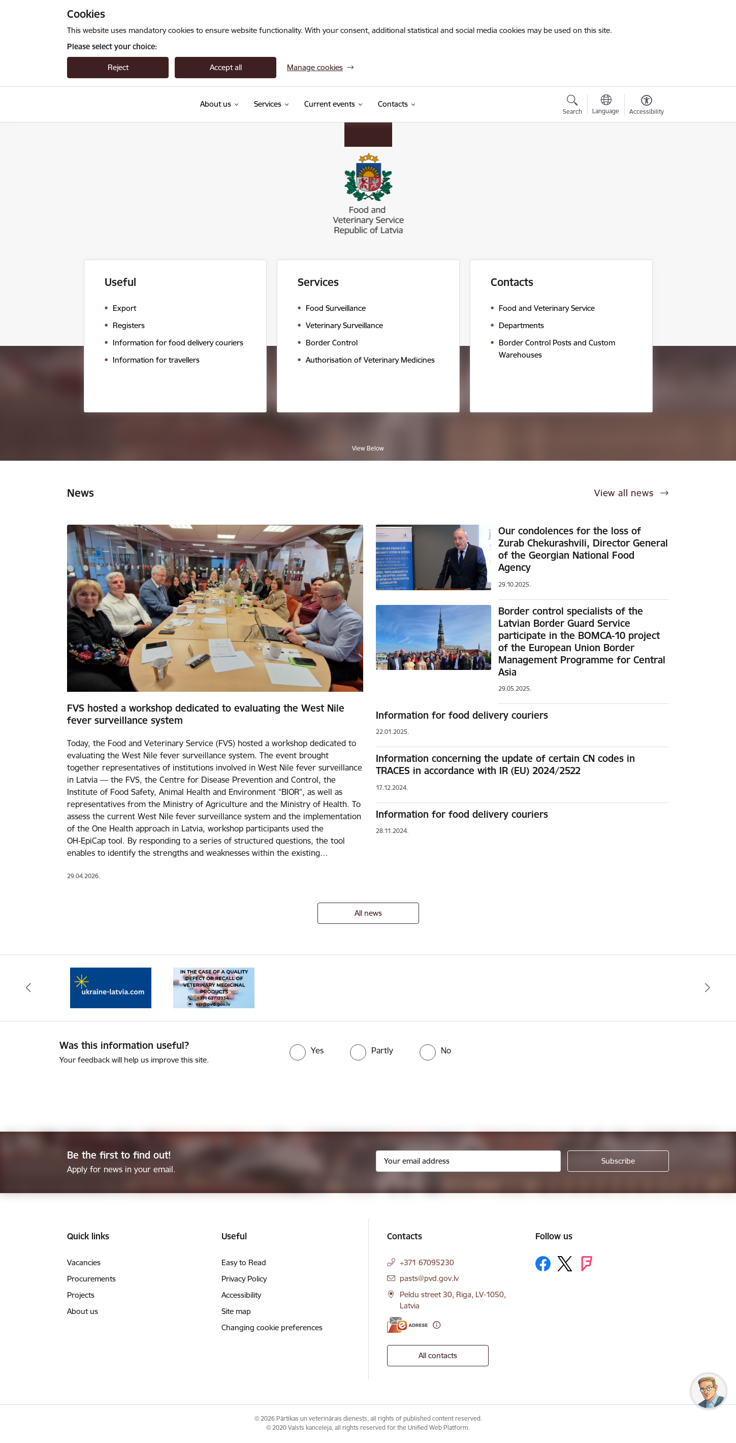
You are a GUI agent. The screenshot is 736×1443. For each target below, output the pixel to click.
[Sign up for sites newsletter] (618, 1161)
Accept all (226, 67)
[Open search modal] (572, 106)
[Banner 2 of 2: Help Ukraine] (110, 987)
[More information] (436, 1325)
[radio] (307, 1050)
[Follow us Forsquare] (586, 1263)
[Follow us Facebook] (543, 1263)
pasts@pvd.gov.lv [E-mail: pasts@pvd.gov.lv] (429, 1278)
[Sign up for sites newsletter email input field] (468, 1161)
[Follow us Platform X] (564, 1263)
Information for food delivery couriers (462, 715)
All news (368, 913)
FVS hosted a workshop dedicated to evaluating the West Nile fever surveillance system (205, 714)
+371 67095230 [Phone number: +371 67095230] (427, 1262)
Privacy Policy (244, 1279)
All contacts (438, 1355)
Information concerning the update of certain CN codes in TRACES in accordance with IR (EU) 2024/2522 (505, 764)
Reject (118, 67)
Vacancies (84, 1262)
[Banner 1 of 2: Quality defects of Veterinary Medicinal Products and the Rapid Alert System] (213, 987)
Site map (236, 1311)
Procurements (91, 1279)
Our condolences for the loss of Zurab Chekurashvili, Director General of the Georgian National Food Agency (583, 549)
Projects (80, 1295)
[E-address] (407, 1325)
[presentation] (85, 1094)
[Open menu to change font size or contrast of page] (646, 106)
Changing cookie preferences (272, 1327)
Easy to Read (243, 1262)
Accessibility (241, 1295)
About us (82, 1311)
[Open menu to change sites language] (605, 105)
